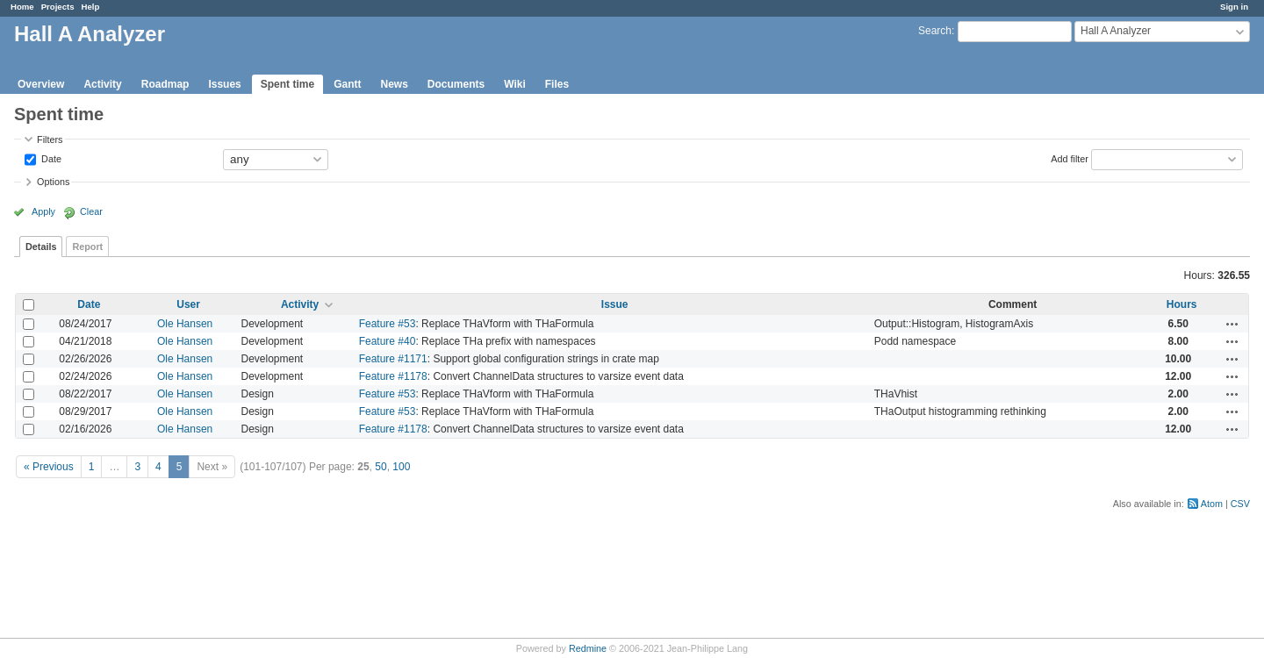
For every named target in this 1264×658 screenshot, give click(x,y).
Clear (91, 211)
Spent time (287, 84)
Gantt (347, 84)
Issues (224, 84)
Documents (456, 84)
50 (380, 467)
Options (53, 181)
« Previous (49, 467)
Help (91, 6)
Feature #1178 (393, 376)
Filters (49, 139)
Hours (1182, 304)
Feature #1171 (393, 359)
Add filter (1069, 158)
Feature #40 (387, 341)
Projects (58, 6)
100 (401, 467)
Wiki (515, 84)
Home (22, 6)
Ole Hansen (184, 324)
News (393, 84)
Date (50, 158)
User (188, 304)
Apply (43, 211)
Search (935, 31)
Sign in (1234, 6)
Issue (614, 304)
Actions (1232, 324)
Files (557, 84)
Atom (1212, 503)
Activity (102, 84)
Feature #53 (387, 324)
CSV (1240, 503)
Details (40, 246)
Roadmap (165, 84)
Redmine (588, 648)
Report (87, 246)
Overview (41, 84)
